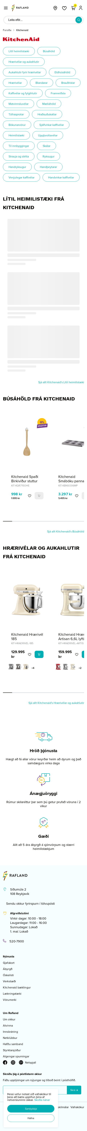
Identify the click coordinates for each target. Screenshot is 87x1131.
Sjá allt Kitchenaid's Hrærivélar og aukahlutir (56, 703)
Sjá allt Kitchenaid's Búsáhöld (65, 531)
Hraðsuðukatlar (47, 114)
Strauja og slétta (19, 156)
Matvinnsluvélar (18, 104)
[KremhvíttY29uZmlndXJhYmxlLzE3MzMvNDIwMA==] (26, 667)
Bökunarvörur (17, 125)
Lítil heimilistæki (19, 51)
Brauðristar (68, 83)
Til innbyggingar (19, 146)
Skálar (46, 146)
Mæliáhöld (49, 104)
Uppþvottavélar (47, 135)
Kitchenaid (22, 30)
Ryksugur (48, 156)
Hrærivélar (15, 83)
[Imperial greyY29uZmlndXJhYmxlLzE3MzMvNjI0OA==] (18, 667)
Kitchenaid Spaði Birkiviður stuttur (24, 479)
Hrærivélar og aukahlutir (24, 62)
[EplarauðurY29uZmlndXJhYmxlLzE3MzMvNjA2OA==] (58, 667)
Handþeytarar (48, 167)
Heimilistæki (16, 135)
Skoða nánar (42, 1100)
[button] (30, 1109)
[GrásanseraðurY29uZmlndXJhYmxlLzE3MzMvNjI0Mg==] (11, 667)
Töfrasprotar (16, 114)
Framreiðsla (58, 93)
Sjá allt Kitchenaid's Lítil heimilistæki (61, 382)
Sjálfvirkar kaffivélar (51, 125)
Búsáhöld (49, 51)
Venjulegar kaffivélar (21, 177)
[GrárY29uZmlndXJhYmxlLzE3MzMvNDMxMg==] (66, 667)
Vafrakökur (77, 1107)
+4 (33, 668)
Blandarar (41, 83)
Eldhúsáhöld (62, 72)
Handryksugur (17, 167)
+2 (80, 668)
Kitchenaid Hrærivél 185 (27, 636)
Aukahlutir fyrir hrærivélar (25, 72)
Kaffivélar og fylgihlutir (23, 93)
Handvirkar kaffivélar (61, 177)
